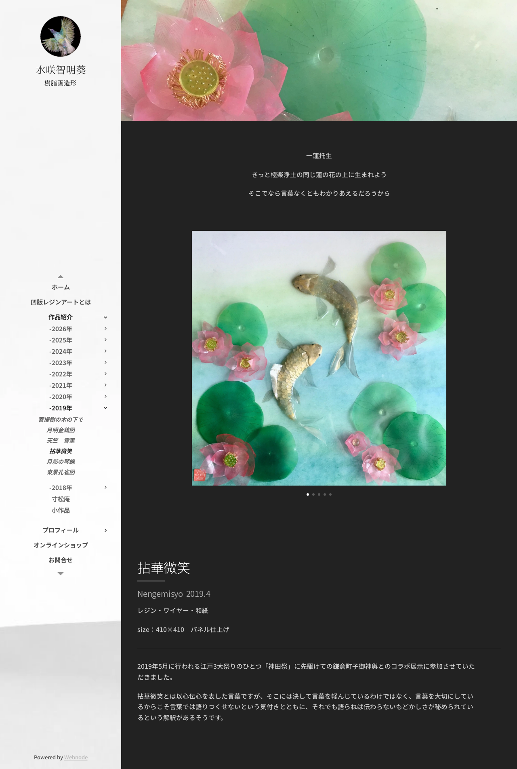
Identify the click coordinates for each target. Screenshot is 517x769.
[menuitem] (60, 287)
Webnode (76, 757)
